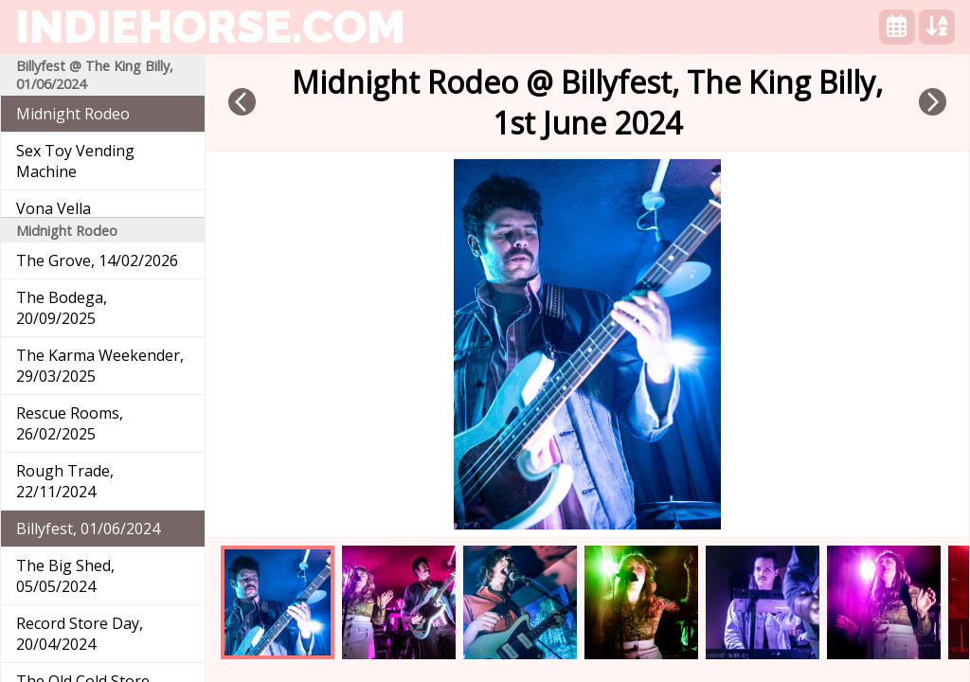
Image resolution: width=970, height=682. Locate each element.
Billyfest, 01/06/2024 (88, 528)
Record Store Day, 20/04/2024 (79, 634)
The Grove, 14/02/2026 (97, 260)
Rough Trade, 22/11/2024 (65, 481)
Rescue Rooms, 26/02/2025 (69, 423)
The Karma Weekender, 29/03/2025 (100, 365)
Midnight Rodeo (73, 113)
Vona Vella (53, 208)
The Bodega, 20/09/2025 (61, 308)
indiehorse (210, 26)
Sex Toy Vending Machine (75, 161)
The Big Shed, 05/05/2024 (65, 576)
